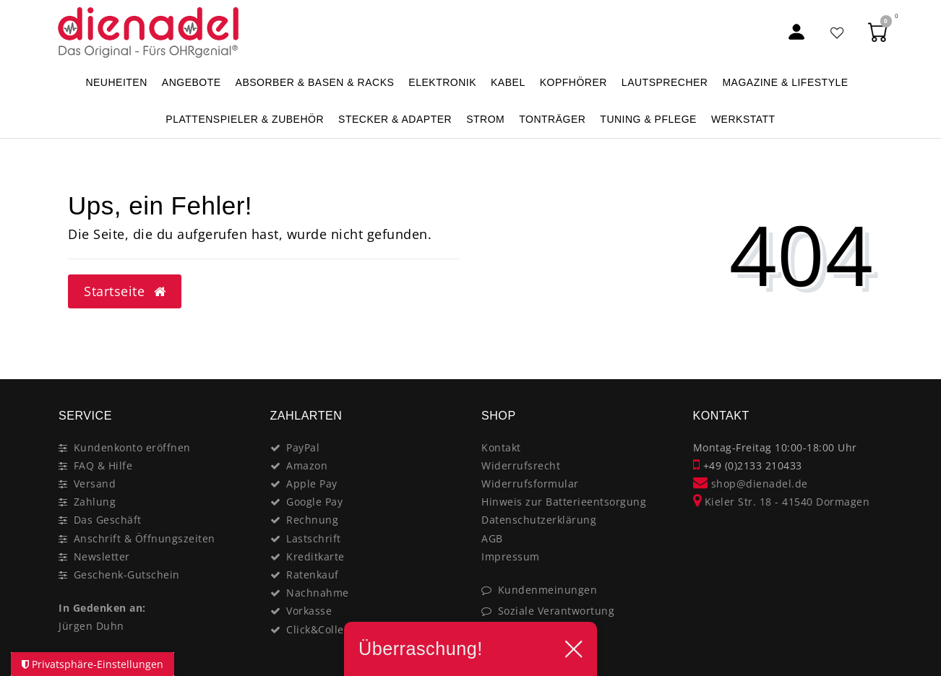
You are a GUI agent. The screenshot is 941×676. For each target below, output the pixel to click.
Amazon (306, 465)
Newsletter (102, 556)
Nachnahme (317, 592)
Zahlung (95, 501)
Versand (95, 483)
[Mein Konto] (796, 32)
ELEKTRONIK (442, 82)
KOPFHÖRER (573, 82)
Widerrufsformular (530, 483)
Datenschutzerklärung (538, 519)
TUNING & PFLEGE (648, 119)
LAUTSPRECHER (665, 82)
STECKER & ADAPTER (395, 119)
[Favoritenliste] (837, 32)
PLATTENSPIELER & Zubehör (245, 119)
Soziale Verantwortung (556, 611)
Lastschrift (313, 538)
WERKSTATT (743, 119)
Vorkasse (309, 611)
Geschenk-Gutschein (127, 574)
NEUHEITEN (116, 82)
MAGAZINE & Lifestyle (785, 82)
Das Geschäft (108, 519)
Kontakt (501, 447)
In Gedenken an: (102, 608)
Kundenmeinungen (548, 590)
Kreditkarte (315, 556)
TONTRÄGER (552, 119)
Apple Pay (312, 483)
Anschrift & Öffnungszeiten (144, 538)
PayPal (302, 447)
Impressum (510, 556)
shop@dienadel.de (750, 483)
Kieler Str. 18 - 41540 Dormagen (781, 501)
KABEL (508, 82)
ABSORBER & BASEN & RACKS (315, 82)
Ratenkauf (312, 574)
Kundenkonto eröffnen (132, 447)
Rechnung (312, 519)
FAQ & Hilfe (103, 465)
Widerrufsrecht (520, 465)
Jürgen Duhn (91, 626)
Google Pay (314, 501)
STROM (485, 119)
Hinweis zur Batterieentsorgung (563, 501)
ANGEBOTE (191, 82)
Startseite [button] (125, 291)
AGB (492, 538)
